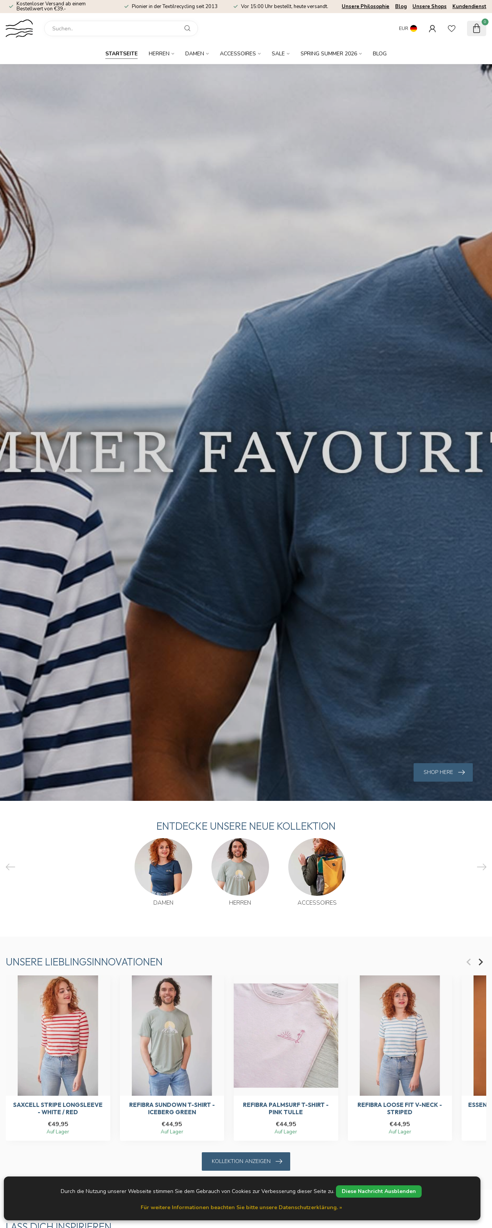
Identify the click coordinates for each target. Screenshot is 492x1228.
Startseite (121, 53)
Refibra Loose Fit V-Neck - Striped (399, 1109)
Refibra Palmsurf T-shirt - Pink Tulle (286, 1109)
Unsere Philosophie (365, 6)
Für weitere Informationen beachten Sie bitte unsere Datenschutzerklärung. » (241, 1207)
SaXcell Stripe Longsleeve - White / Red (58, 1109)
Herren (159, 53)
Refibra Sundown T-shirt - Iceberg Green (172, 1109)
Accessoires (238, 53)
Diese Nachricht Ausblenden (379, 1191)
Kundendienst (469, 6)
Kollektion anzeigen (247, 1161)
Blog (401, 6)
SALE (278, 53)
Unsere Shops (429, 6)
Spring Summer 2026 (329, 53)
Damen (194, 53)
